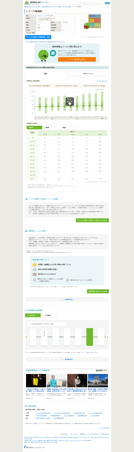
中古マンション (86, 437)
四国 (48, 442)
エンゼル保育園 (95, 415)
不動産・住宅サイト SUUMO (32, 6)
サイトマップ (74, 434)
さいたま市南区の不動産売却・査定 (38, 37)
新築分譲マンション (77, 437)
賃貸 (44, 437)
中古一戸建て (101, 437)
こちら (87, 352)
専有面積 (30, 127)
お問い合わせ (105, 434)
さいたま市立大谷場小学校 (43, 413)
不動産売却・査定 (41, 440)
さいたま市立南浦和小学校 (95, 413)
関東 (32, 442)
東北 (29, 442)
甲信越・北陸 (37, 442)
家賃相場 (70, 437)
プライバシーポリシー (93, 434)
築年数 (47, 127)
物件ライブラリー (69, 440)
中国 (50, 442)
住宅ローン (61, 440)
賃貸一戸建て (64, 437)
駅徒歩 (64, 127)
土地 (106, 437)
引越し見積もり (54, 440)
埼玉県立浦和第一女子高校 (43, 418)
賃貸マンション (49, 437)
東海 (42, 442)
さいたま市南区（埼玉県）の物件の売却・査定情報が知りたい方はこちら (45, 41)
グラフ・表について (102, 81)
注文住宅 (26, 440)
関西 (45, 442)
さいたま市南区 (67, 6)
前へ (26, 337)
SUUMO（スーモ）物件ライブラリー (37, 2)
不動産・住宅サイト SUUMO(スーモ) (33, 437)
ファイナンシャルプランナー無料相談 (82, 440)
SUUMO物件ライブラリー (49, 6)
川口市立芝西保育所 (41, 415)
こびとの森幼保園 (69, 415)
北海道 (25, 442)
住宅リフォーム (32, 440)
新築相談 (48, 440)
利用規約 (82, 434)
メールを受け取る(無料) (77, 59)
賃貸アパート (57, 437)
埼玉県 (59, 6)
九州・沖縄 (54, 442)
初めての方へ (64, 434)
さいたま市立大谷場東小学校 (62, 413)
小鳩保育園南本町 (55, 415)
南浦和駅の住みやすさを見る (98, 291)
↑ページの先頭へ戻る (105, 427)
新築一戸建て (94, 437)
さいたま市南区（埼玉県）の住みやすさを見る (92, 220)
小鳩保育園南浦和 (82, 415)
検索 (108, 3)
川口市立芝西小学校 (79, 413)
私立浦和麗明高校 (59, 418)
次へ (107, 337)
